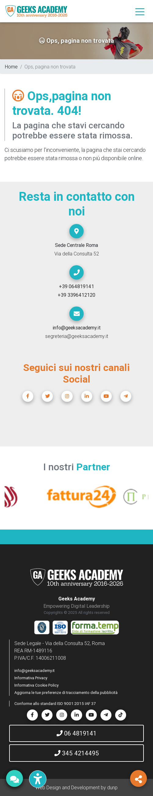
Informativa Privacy (30, 677)
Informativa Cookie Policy (36, 685)
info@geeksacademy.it (34, 670)
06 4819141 (76, 733)
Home (11, 67)
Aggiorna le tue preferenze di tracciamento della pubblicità (66, 692)
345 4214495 (76, 753)
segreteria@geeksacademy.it (76, 336)
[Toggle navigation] (140, 11)
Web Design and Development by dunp (76, 787)
